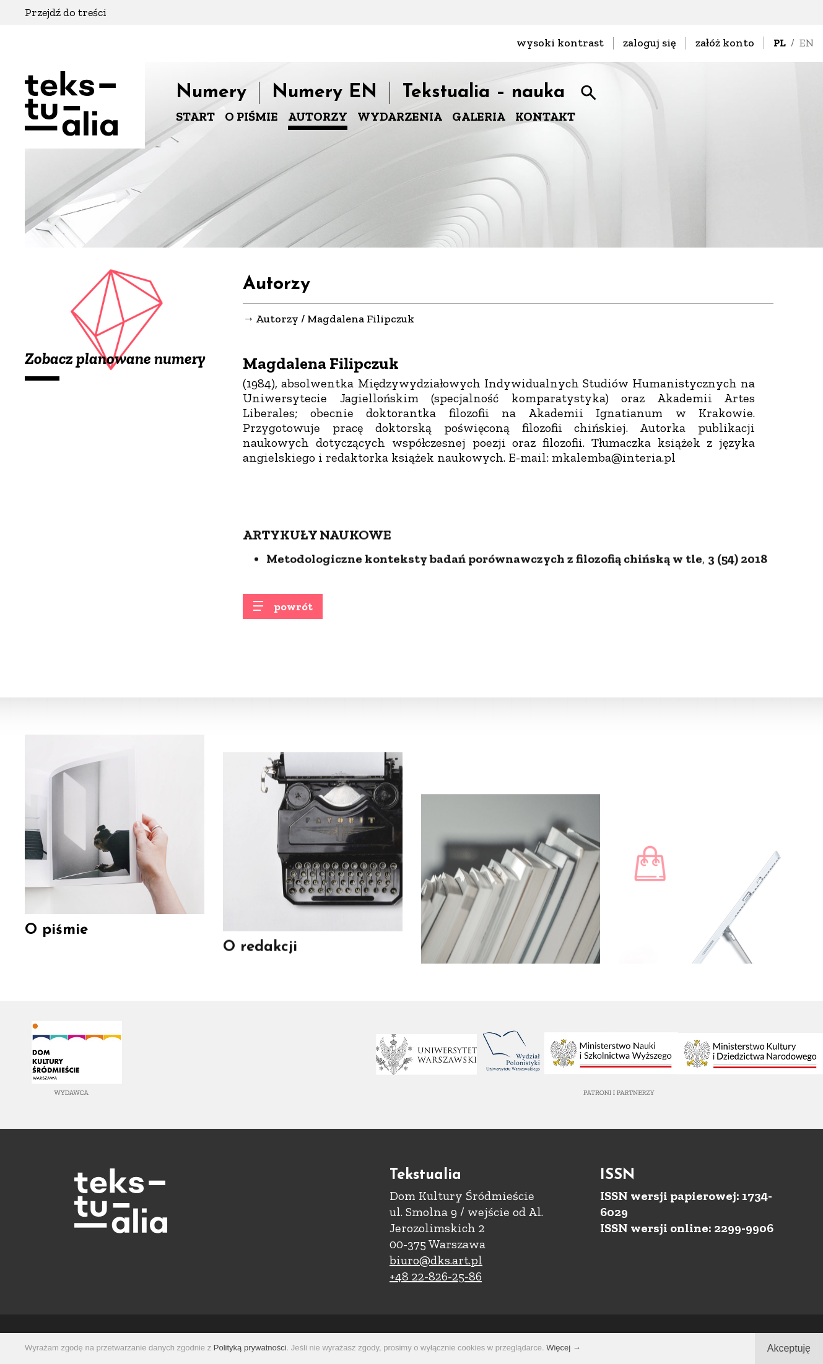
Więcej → (563, 1347)
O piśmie (56, 942)
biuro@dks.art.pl (436, 1260)
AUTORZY (317, 116)
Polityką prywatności (250, 1347)
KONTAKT (545, 116)
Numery (211, 92)
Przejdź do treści (66, 12)
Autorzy (277, 319)
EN (806, 43)
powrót (293, 614)
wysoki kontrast (560, 43)
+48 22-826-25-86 (436, 1276)
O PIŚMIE (251, 116)
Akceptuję (789, 1348)
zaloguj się (649, 43)
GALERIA (478, 116)
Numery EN (324, 92)
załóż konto (724, 43)
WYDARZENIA (399, 116)
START (195, 116)
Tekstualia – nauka (484, 92)
